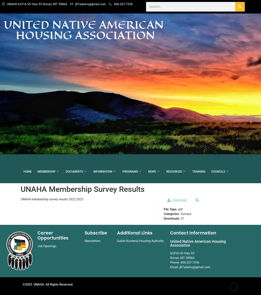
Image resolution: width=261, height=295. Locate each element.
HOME (28, 171)
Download (177, 200)
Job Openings (46, 246)
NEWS (153, 171)
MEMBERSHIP (48, 171)
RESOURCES (175, 171)
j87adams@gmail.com (88, 4)
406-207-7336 (121, 4)
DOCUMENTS (76, 171)
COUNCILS (219, 171)
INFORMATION (104, 171)
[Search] (240, 7)
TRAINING (198, 171)
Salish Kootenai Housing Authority (140, 241)
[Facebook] (234, 287)
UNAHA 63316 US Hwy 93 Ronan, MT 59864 (34, 4)
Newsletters (93, 241)
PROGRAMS (131, 171)
